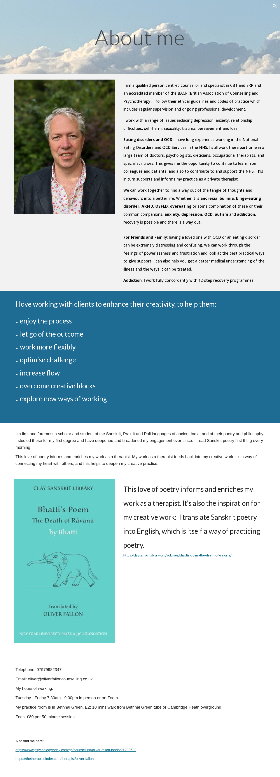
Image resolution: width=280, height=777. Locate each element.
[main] (140, 37)
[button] (275, 6)
